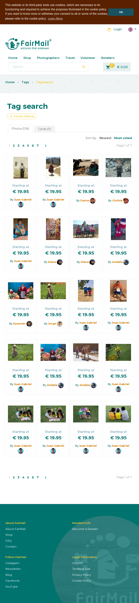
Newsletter (13, 568)
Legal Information (84, 557)
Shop (27, 57)
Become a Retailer (85, 528)
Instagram (12, 563)
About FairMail (15, 528)
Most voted (123, 138)
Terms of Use (81, 568)
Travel (70, 57)
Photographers (48, 57)
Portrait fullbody (22, 116)
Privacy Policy (81, 574)
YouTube (11, 586)
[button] (132, 29)
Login (117, 29)
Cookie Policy (81, 580)
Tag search (44, 82)
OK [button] (121, 12)
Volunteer (88, 57)
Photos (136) (20, 128)
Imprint (77, 563)
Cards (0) (44, 129)
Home (13, 57)
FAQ (8, 540)
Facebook (12, 580)
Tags (25, 82)
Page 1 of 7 (124, 145)
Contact (10, 546)
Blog (8, 574)
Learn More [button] (55, 18)
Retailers (108, 57)
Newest (105, 138)
